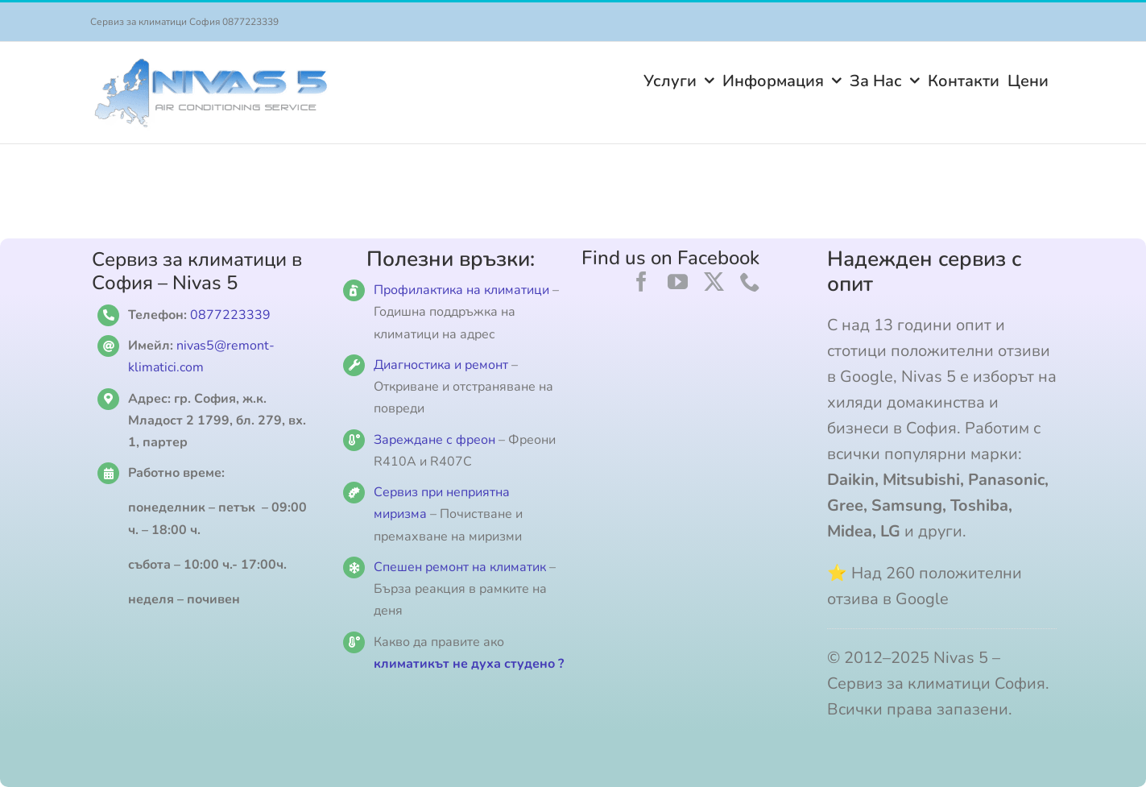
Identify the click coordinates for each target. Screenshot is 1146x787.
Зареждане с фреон (434, 440)
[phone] (750, 281)
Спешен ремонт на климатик (460, 567)
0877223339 (230, 315)
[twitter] (714, 281)
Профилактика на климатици (461, 290)
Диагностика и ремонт (442, 365)
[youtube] (678, 281)
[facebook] (641, 281)
